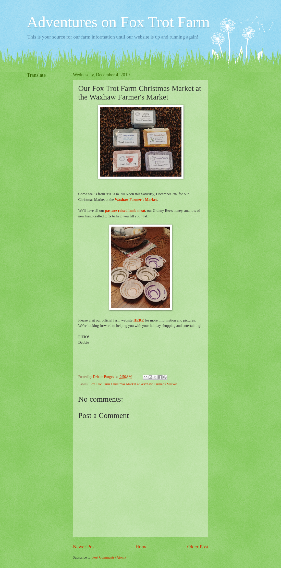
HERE (138, 320)
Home (142, 546)
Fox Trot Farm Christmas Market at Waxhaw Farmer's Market (133, 384)
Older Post (197, 546)
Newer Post (84, 546)
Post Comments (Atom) (109, 557)
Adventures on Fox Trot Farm (118, 22)
